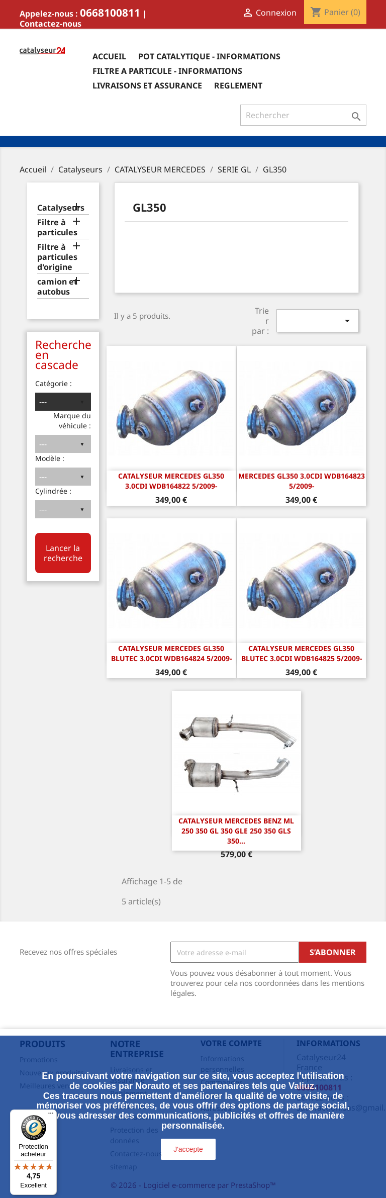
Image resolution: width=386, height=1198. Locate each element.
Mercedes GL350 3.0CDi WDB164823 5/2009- (301, 481)
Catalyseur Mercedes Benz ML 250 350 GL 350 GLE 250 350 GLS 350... (236, 831)
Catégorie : (53, 383)
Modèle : (49, 458)
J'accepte (188, 1149)
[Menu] (51, 1116)
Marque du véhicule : (72, 420)
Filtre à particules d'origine (57, 257)
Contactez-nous (50, 23)
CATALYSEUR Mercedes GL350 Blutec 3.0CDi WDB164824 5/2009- (171, 653)
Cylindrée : (53, 491)
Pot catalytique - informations (209, 56)
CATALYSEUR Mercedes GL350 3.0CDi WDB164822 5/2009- (171, 481)
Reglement (238, 85)
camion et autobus (57, 287)
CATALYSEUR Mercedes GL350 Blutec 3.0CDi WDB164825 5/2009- (301, 653)
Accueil (109, 56)
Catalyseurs (60, 208)
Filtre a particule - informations (167, 70)
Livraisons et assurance (147, 85)
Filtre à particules (57, 227)
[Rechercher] (303, 115)
